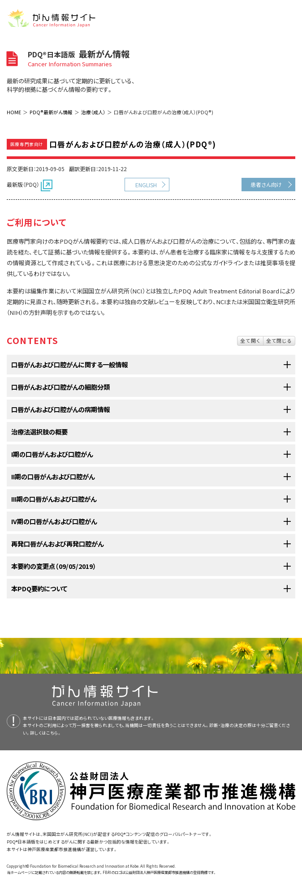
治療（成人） (93, 112)
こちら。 (53, 733)
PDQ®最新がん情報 (51, 112)
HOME (14, 112)
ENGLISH (146, 185)
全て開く (250, 340)
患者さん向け (266, 184)
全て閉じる (279, 340)
